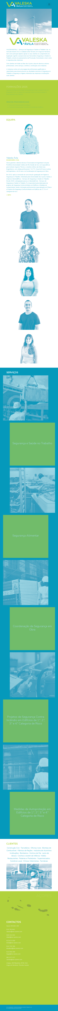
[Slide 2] (26, 32)
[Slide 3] (29, 32)
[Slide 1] (22, 32)
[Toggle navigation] (49, 4)
